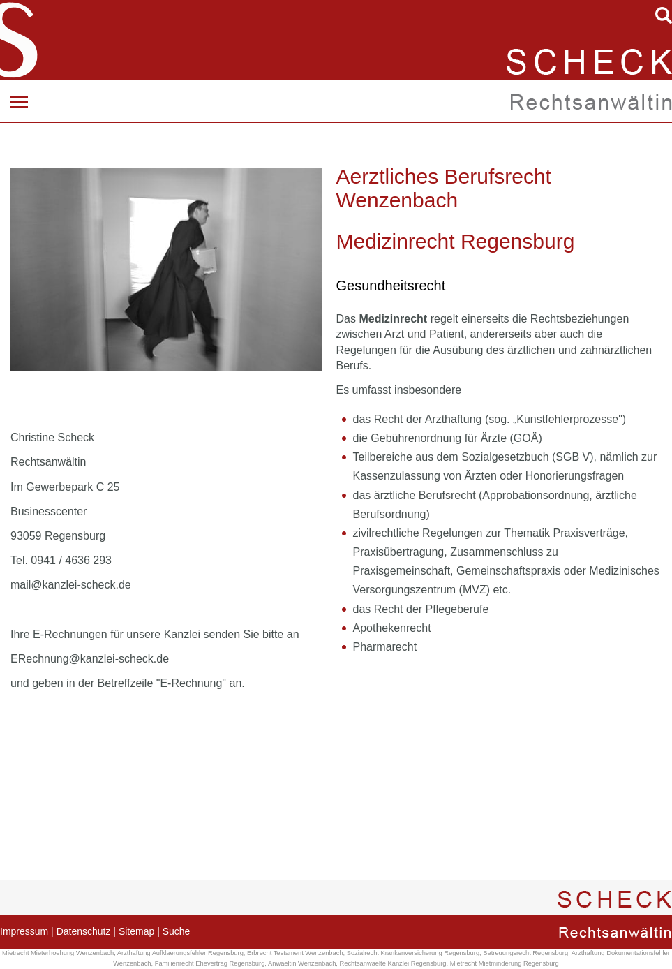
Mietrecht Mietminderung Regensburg (504, 963)
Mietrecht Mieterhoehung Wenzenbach (58, 952)
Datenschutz (84, 931)
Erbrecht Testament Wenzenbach (295, 952)
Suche (177, 931)
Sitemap (136, 931)
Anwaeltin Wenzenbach (302, 963)
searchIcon (663, 15)
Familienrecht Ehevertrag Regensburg (210, 963)
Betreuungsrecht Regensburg (525, 952)
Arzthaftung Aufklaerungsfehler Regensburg (180, 952)
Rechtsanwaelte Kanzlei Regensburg (393, 963)
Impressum (24, 931)
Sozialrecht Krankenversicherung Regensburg (413, 952)
